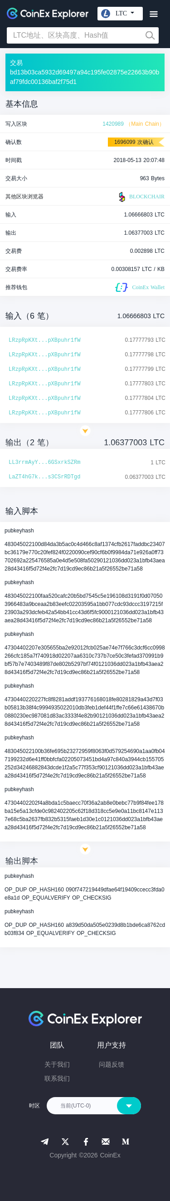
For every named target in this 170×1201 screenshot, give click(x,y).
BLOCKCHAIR (141, 197)
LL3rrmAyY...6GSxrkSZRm (44, 462)
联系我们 (57, 1078)
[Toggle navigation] (153, 14)
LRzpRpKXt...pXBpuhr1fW (44, 340)
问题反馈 (111, 1064)
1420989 (113, 124)
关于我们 (57, 1064)
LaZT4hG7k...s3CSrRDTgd (44, 477)
